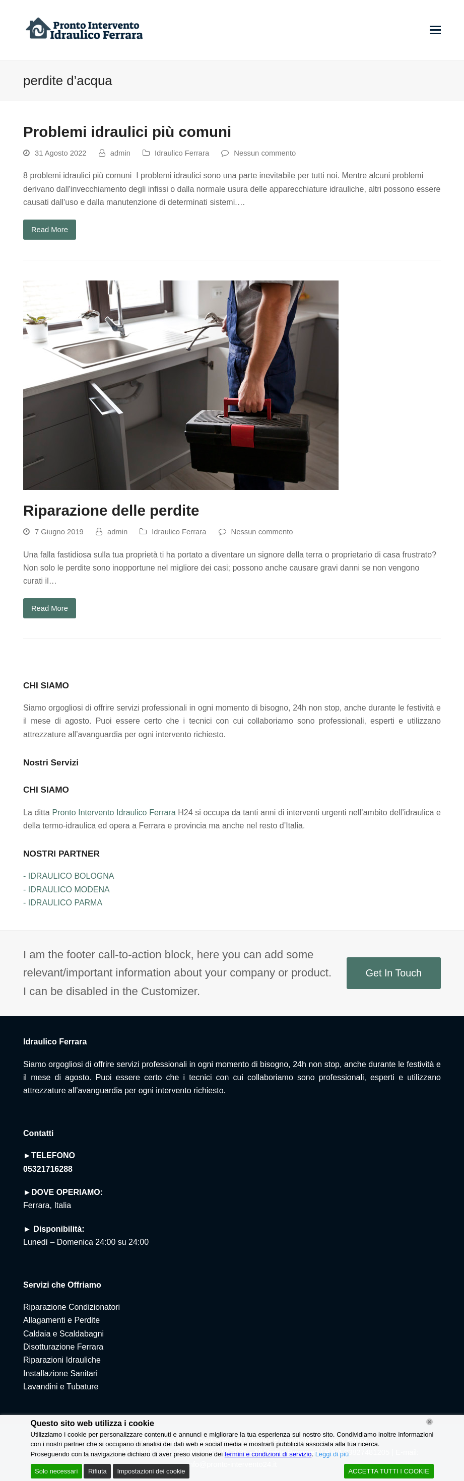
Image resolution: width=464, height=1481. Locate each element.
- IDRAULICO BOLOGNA (68, 876)
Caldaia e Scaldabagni (63, 1333)
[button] (435, 30)
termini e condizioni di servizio (268, 1454)
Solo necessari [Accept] (56, 1471)
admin (120, 153)
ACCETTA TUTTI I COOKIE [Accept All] (388, 1471)
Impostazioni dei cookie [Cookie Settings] (151, 1471)
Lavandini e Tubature (60, 1386)
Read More (49, 230)
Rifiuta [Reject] (97, 1471)
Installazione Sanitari (60, 1373)
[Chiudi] (429, 1422)
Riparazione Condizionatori (71, 1307)
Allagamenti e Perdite (61, 1320)
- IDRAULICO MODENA (66, 889)
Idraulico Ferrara (182, 153)
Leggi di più (332, 1454)
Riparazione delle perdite (111, 510)
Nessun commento (265, 153)
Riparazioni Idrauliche (62, 1360)
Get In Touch (394, 972)
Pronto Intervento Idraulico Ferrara (113, 812)
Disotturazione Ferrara (63, 1347)
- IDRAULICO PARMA (62, 902)
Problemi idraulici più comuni (127, 131)
